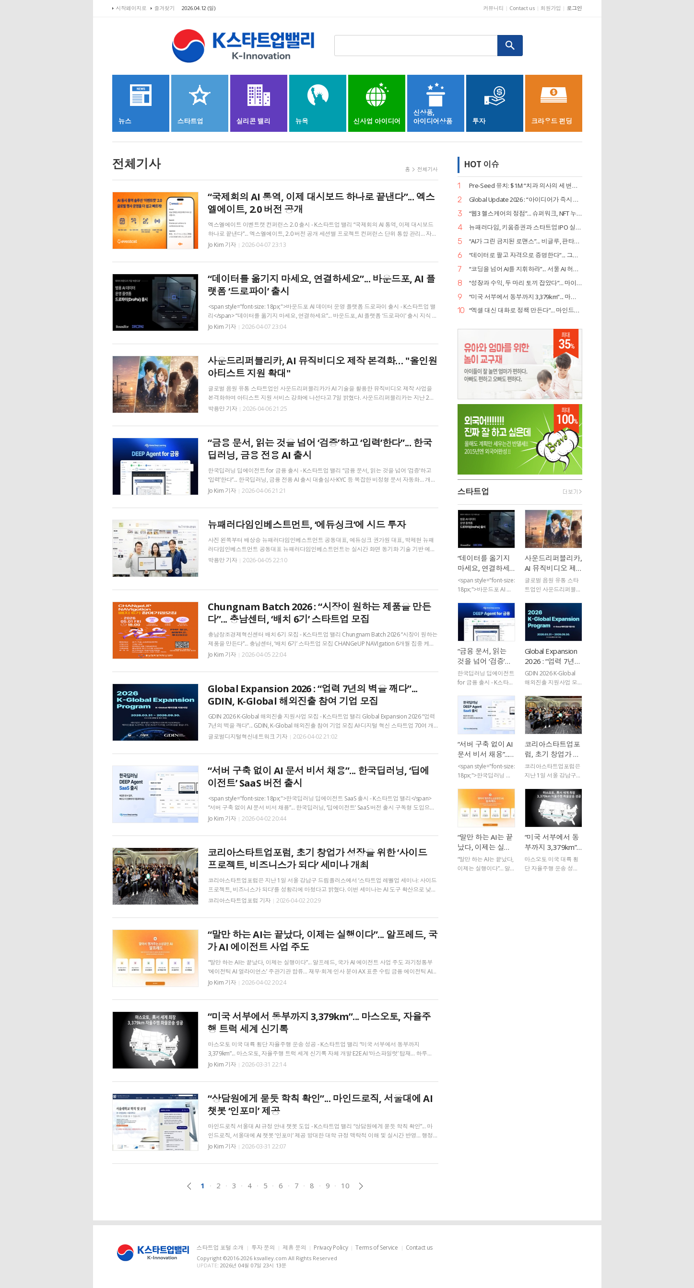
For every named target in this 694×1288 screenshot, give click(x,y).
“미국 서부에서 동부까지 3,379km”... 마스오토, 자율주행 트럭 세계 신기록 (525, 297)
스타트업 (473, 492)
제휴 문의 (294, 1248)
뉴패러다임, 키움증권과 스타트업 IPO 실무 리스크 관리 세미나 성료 (525, 227)
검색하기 (510, 45)
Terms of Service (376, 1248)
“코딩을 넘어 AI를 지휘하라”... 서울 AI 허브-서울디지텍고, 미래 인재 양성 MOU (525, 269)
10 (345, 1185)
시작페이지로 (131, 8)
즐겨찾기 (164, 8)
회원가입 (551, 8)
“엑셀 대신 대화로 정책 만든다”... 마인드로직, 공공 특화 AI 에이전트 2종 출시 (525, 310)
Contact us (522, 8)
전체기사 (427, 169)
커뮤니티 (493, 8)
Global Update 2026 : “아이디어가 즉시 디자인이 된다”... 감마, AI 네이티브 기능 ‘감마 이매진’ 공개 (525, 200)
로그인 (574, 8)
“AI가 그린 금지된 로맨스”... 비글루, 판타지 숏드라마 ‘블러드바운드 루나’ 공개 (525, 241)
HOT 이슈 (481, 164)
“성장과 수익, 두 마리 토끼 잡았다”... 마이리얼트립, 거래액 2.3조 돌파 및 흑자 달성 (525, 283)
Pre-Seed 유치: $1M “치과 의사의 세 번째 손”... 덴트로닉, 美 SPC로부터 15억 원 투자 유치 (525, 186)
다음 (360, 1186)
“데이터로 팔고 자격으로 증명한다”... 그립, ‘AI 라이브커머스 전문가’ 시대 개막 (525, 255)
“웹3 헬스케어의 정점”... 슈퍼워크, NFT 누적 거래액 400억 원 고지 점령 (525, 213)
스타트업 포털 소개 (220, 1248)
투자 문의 (263, 1248)
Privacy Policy (331, 1248)
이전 (189, 1186)
